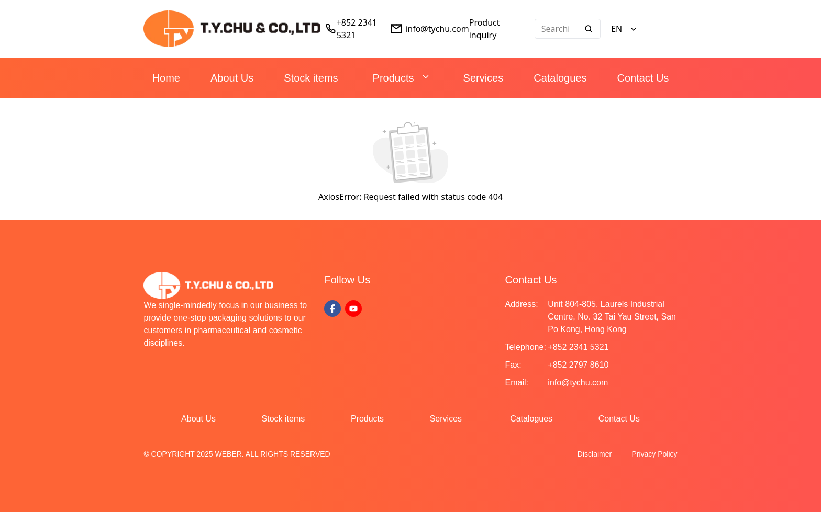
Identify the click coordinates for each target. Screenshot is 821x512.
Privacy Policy (654, 454)
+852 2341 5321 (578, 347)
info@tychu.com (437, 29)
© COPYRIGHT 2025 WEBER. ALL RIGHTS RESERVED (236, 454)
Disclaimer (595, 454)
